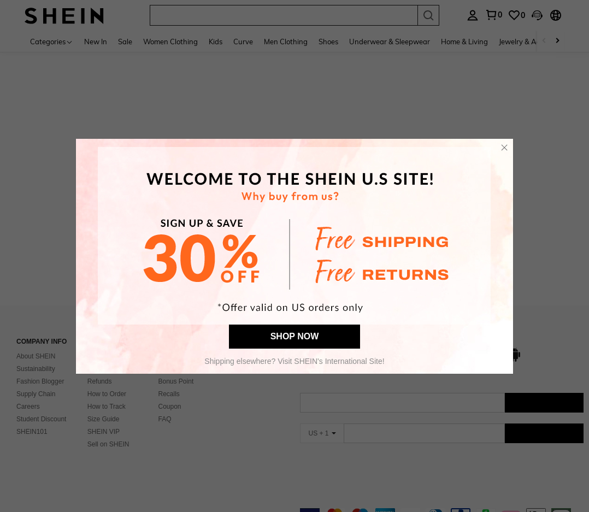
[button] (504, 147)
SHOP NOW (294, 336)
